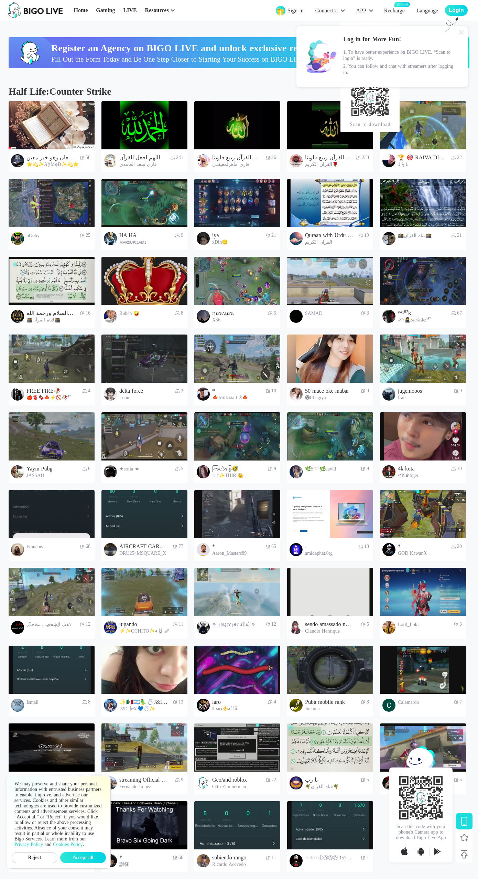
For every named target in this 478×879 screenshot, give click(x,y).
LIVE (130, 10)
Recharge (394, 10)
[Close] (461, 32)
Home (81, 10)
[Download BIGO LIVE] (464, 821)
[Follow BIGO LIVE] (464, 837)
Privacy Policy (28, 844)
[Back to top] (464, 854)
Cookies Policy (68, 844)
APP (361, 10)
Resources (157, 10)
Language (427, 10)
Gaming (105, 10)
